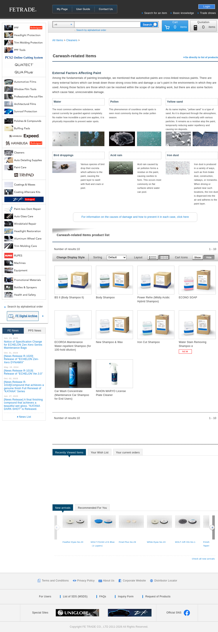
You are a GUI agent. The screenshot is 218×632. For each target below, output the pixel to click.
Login (206, 6)
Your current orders (127, 453)
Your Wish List (99, 453)
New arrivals (63, 508)
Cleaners (71, 40)
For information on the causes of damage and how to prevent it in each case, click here (135, 216)
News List (25, 416)
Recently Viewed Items (69, 453)
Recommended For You (92, 508)
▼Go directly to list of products (200, 57)
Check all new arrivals (203, 559)
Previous (57, 527)
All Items (57, 40)
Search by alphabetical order (91, 30)
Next (212, 527)
